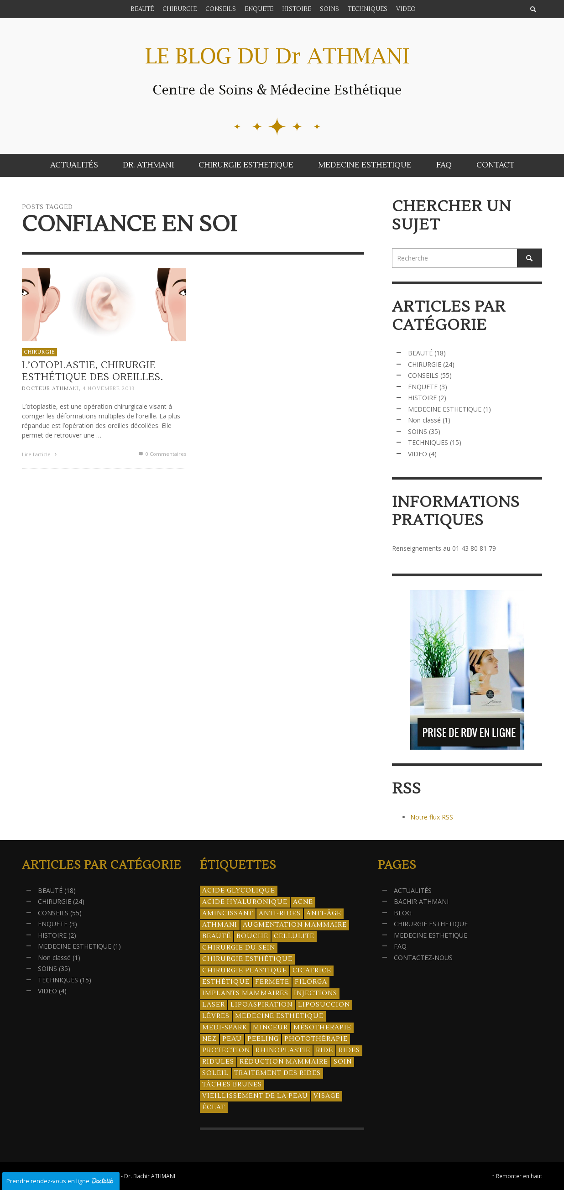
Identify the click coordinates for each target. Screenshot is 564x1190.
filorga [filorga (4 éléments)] (311, 982)
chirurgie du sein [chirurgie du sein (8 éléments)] (238, 948)
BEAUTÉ (420, 353)
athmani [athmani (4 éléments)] (219, 925)
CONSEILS (423, 375)
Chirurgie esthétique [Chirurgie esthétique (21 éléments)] (247, 959)
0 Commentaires (161, 453)
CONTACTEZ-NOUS (423, 957)
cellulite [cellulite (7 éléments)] (294, 936)
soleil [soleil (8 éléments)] (215, 1073)
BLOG (403, 912)
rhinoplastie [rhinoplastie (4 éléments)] (283, 1050)
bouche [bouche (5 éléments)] (252, 936)
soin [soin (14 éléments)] (343, 1062)
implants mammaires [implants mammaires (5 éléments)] (245, 993)
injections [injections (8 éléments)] (315, 993)
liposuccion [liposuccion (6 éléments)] (324, 1005)
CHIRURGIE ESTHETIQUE (431, 923)
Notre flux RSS (431, 817)
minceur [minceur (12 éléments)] (270, 1027)
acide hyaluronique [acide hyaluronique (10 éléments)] (244, 902)
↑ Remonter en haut (517, 1176)
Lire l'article (40, 454)
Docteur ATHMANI (50, 388)
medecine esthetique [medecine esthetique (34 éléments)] (279, 1016)
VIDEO (417, 453)
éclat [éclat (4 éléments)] (213, 1107)
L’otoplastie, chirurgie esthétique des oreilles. (92, 371)
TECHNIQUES (428, 442)
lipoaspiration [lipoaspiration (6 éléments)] (261, 1005)
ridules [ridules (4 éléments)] (218, 1062)
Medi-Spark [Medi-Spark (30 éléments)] (224, 1027)
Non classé (424, 420)
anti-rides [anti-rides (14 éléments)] (280, 913)
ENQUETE (423, 386)
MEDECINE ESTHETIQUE (444, 409)
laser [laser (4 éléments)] (213, 1005)
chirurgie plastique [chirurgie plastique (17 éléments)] (244, 970)
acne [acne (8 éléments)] (303, 902)
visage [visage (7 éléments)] (326, 1096)
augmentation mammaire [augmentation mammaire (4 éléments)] (295, 925)
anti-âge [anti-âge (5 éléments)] (323, 913)
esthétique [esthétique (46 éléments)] (226, 982)
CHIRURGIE (39, 352)
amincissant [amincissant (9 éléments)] (227, 913)
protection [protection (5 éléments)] (226, 1050)
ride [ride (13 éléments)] (324, 1050)
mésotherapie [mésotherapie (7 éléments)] (322, 1027)
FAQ (400, 946)
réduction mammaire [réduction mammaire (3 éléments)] (284, 1062)
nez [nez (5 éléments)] (209, 1039)
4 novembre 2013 (109, 388)
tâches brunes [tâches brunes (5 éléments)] (232, 1084)
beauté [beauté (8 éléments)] (216, 936)
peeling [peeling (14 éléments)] (263, 1039)
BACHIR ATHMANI (421, 901)
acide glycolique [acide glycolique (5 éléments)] (238, 891)
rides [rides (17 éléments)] (349, 1050)
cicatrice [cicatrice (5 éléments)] (311, 970)
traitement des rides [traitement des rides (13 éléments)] (277, 1073)
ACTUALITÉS (413, 890)
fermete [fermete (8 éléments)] (272, 982)
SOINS (417, 431)
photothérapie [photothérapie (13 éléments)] (316, 1039)
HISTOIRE (422, 397)
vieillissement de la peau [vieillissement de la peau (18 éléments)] (255, 1096)
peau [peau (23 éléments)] (232, 1039)
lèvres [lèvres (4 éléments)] (216, 1016)
